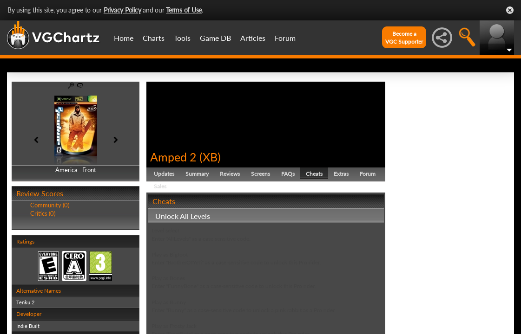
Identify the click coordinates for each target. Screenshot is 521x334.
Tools (182, 37)
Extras (341, 173)
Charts (154, 37)
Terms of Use (184, 10)
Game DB (215, 37)
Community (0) (49, 205)
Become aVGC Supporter (404, 37)
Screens (260, 173)
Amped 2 (173, 157)
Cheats (314, 173)
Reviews (230, 173)
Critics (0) (42, 213)
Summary (197, 173)
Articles (252, 37)
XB (210, 157)
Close (510, 10)
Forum (285, 37)
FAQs (288, 173)
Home (123, 37)
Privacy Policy (122, 10)
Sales (160, 186)
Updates (164, 173)
